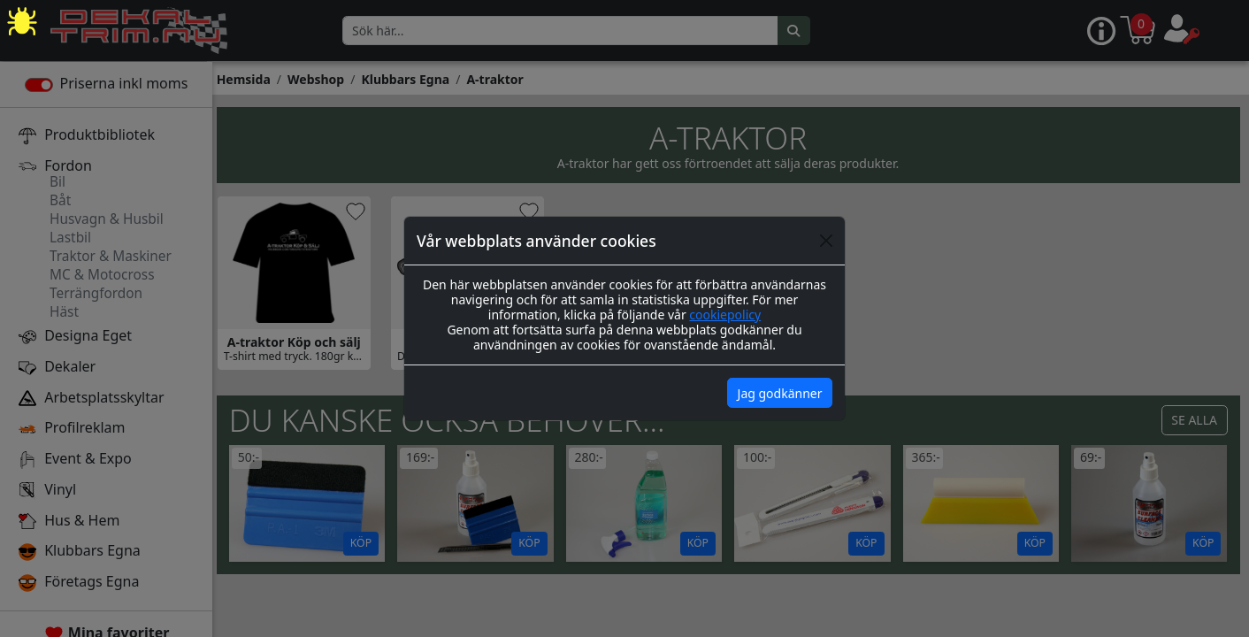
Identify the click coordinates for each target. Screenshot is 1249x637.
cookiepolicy (725, 314)
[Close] (826, 240)
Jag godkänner (780, 393)
